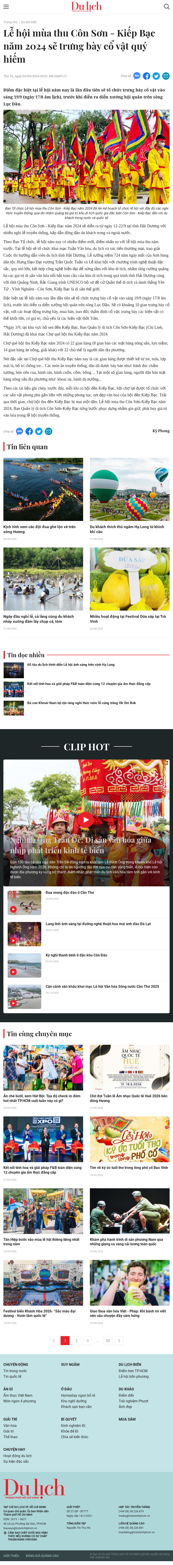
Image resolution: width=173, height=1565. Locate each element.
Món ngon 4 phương (19, 1403)
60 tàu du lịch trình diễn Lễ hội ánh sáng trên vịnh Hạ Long (71, 666)
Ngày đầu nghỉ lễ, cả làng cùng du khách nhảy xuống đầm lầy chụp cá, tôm (39, 620)
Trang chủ (10, 22)
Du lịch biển (29, 22)
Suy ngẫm (70, 1366)
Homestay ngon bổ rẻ (78, 1398)
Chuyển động (15, 1366)
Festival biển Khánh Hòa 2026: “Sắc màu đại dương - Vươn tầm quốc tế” (39, 1315)
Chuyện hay (14, 1453)
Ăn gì (8, 1391)
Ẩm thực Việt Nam (17, 1398)
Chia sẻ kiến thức (74, 1440)
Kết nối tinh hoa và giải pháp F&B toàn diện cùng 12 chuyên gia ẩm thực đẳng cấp (88, 685)
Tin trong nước (15, 1373)
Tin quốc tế (12, 1378)
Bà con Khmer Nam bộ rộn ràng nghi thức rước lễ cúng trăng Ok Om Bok (81, 704)
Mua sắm (127, 1422)
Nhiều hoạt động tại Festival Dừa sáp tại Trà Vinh (129, 620)
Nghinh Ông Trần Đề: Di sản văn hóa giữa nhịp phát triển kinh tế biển (78, 845)
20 (108, 1342)
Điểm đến (126, 1398)
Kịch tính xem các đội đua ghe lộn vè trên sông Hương (40, 529)
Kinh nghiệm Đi (73, 1428)
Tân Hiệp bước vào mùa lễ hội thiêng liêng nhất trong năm (41, 1243)
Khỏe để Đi (69, 1434)
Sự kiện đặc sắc (16, 1465)
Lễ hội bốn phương (134, 1378)
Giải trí (10, 1422)
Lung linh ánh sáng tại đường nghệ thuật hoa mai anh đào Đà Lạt (98, 925)
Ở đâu (66, 1391)
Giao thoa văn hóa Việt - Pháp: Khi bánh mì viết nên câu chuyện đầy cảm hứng (128, 1315)
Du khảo (126, 1391)
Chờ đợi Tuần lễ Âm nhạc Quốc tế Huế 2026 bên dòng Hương (128, 1099)
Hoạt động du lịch (17, 1459)
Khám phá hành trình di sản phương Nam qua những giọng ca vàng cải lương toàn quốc (126, 1243)
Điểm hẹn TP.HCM (133, 1373)
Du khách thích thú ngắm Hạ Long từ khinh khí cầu (128, 529)
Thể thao (10, 1440)
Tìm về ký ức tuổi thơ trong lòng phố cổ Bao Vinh (129, 1169)
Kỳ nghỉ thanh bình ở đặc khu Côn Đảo (76, 956)
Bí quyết (69, 1422)
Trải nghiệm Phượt (133, 1403)
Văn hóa (10, 1428)
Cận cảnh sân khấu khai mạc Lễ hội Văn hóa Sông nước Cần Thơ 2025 (102, 988)
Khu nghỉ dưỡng (73, 1403)
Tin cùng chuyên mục (40, 1034)
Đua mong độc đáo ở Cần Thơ (70, 894)
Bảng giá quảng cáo (42, 1560)
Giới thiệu (11, 1560)
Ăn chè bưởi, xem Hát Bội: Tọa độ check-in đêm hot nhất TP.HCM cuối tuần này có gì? (41, 1099)
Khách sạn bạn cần (76, 1409)
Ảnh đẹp (125, 1409)
